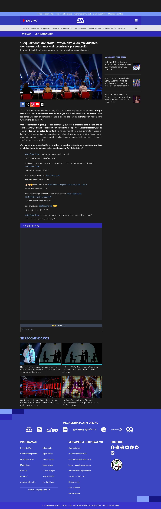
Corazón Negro (48, 459)
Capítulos (55, 28)
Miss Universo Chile (115, 14)
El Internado (47, 448)
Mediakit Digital (74, 493)
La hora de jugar (49, 471)
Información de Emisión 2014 (80, 459)
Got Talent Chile (27, 329)
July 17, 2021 (52, 158)
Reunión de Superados (29, 454)
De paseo (23, 476)
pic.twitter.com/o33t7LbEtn (74, 184)
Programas (45, 28)
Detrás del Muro (26, 448)
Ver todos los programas (39, 490)
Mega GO (121, 28)
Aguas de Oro (48, 454)
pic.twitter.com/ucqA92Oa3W (38, 197)
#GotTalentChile (32, 154)
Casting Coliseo (80, 28)
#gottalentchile (45, 206)
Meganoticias (48, 465)
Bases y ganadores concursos (80, 465)
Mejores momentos (44, 34)
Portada (26, 28)
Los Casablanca (49, 482)
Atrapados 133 (48, 476)
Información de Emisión (77, 454)
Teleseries (35, 28)
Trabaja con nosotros (77, 476)
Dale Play (23, 471)
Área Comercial (74, 488)
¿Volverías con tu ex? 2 (82, 14)
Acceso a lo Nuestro (27, 482)
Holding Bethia (74, 482)
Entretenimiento (109, 28)
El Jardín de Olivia (99, 14)
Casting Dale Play (94, 28)
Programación (66, 28)
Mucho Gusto (25, 465)
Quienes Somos (75, 448)
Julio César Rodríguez (64, 14)
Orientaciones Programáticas (80, 471)
